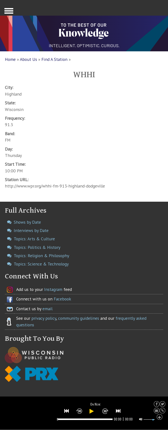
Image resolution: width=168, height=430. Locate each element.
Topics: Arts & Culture (34, 239)
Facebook (62, 299)
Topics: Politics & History (37, 247)
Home (10, 59)
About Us (28, 59)
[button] (66, 410)
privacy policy (43, 318)
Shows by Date (27, 222)
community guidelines (78, 318)
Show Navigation (8, 12)
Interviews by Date (31, 230)
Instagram (53, 289)
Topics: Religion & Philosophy (41, 255)
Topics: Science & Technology (41, 264)
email (47, 308)
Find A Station (54, 59)
